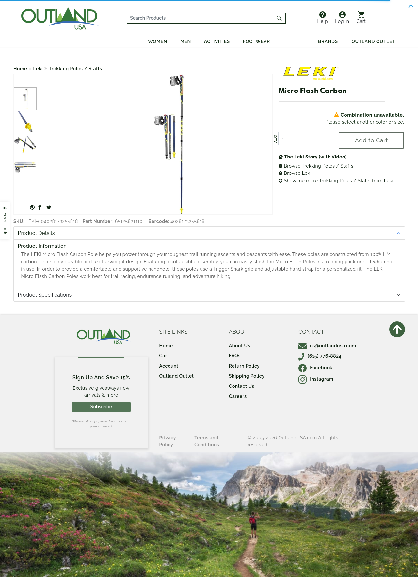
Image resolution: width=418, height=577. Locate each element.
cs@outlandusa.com (327, 345)
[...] (201, 18)
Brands (328, 41)
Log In (342, 17)
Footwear (256, 41)
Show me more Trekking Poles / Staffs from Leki (336, 180)
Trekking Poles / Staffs (75, 68)
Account (169, 366)
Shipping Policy (247, 376)
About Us (239, 345)
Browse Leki (295, 173)
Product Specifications (45, 295)
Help (322, 17)
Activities (217, 41)
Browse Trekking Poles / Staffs (316, 166)
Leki (38, 68)
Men (185, 41)
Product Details (36, 233)
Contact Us (241, 386)
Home (20, 68)
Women (157, 41)
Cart (361, 17)
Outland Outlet (373, 41)
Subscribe (101, 406)
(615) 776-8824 (320, 356)
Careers (238, 396)
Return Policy (244, 366)
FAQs (235, 355)
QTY (275, 139)
